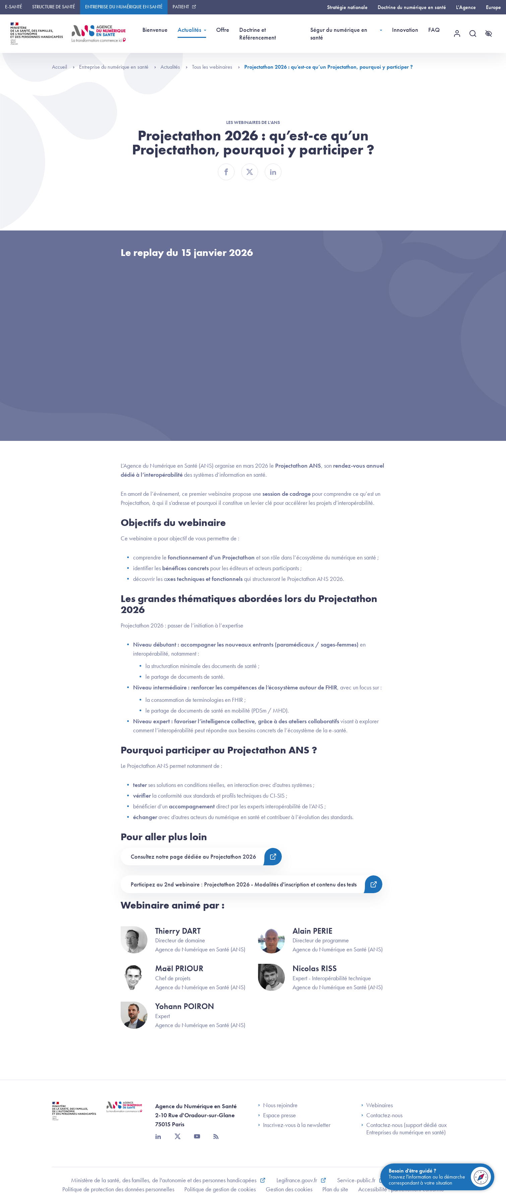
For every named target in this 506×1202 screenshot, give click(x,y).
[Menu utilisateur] (457, 33)
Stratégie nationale (347, 7)
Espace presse (277, 1115)
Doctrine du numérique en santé (412, 7)
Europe (493, 7)
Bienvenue (155, 30)
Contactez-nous (381, 1115)
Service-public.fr (357, 1180)
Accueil (63, 66)
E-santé (13, 7)
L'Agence (466, 7)
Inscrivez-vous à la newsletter (294, 1125)
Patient (181, 7)
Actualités (189, 30)
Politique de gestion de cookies (220, 1189)
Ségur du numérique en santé (338, 33)
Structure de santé (53, 7)
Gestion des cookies (289, 1189)
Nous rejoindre (278, 1105)
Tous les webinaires (216, 66)
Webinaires (377, 1105)
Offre (222, 30)
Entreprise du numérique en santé (124, 7)
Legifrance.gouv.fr (297, 1180)
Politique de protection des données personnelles (118, 1189)
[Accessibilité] (488, 33)
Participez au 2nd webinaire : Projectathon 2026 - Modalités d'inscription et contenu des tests (244, 884)
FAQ (434, 30)
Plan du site (335, 1189)
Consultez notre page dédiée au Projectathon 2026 (193, 856)
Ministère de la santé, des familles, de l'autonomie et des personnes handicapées (164, 1180)
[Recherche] (472, 33)
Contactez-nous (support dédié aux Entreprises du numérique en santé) (404, 1128)
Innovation (405, 30)
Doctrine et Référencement (257, 33)
